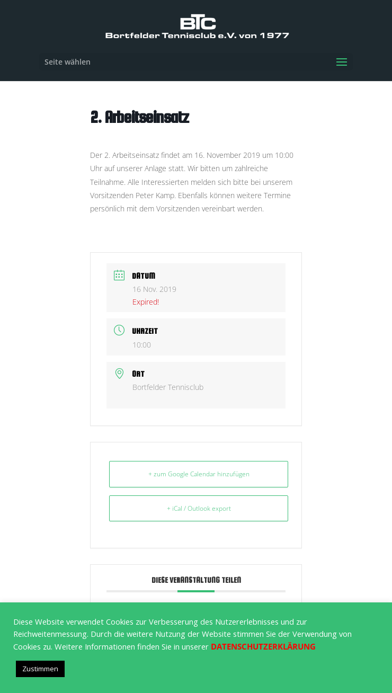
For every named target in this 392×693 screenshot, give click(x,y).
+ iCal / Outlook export (199, 508)
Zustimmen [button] (40, 668)
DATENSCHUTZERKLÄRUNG (263, 646)
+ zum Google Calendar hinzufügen (199, 473)
